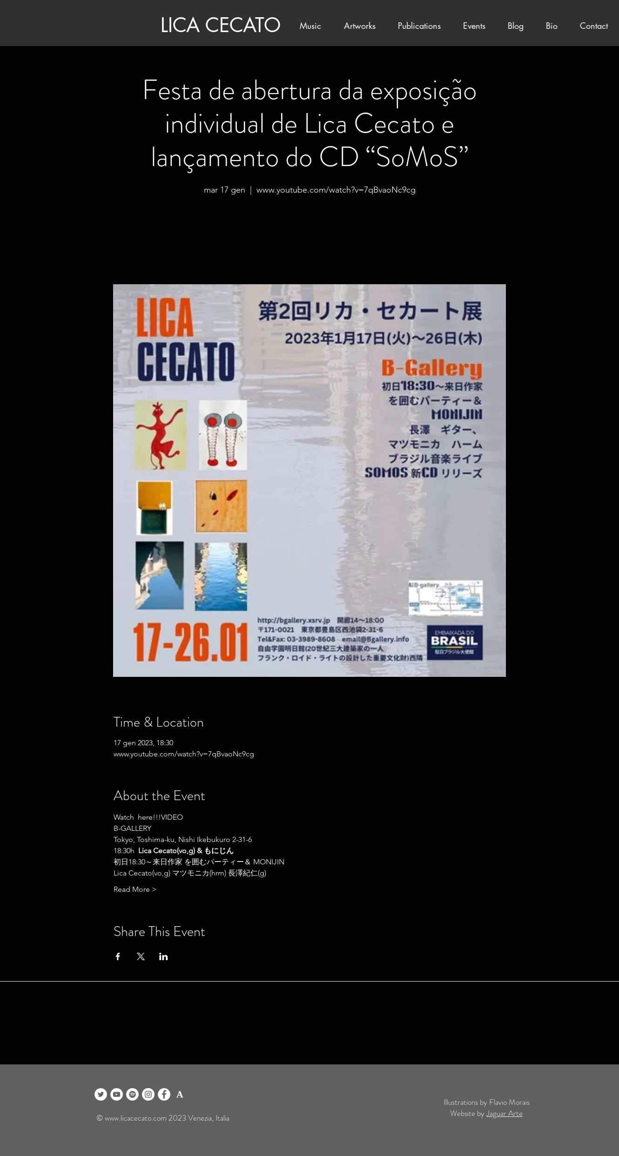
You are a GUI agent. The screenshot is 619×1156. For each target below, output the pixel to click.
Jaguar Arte (504, 1113)
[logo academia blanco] (180, 1094)
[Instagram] (148, 1094)
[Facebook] (164, 1094)
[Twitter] (100, 1094)
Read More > (135, 889)
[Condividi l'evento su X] (140, 956)
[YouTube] (116, 1094)
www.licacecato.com (136, 1117)
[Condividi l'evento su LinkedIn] (163, 956)
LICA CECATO (221, 25)
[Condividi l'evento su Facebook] (118, 956)
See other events (309, 240)
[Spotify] (132, 1094)
